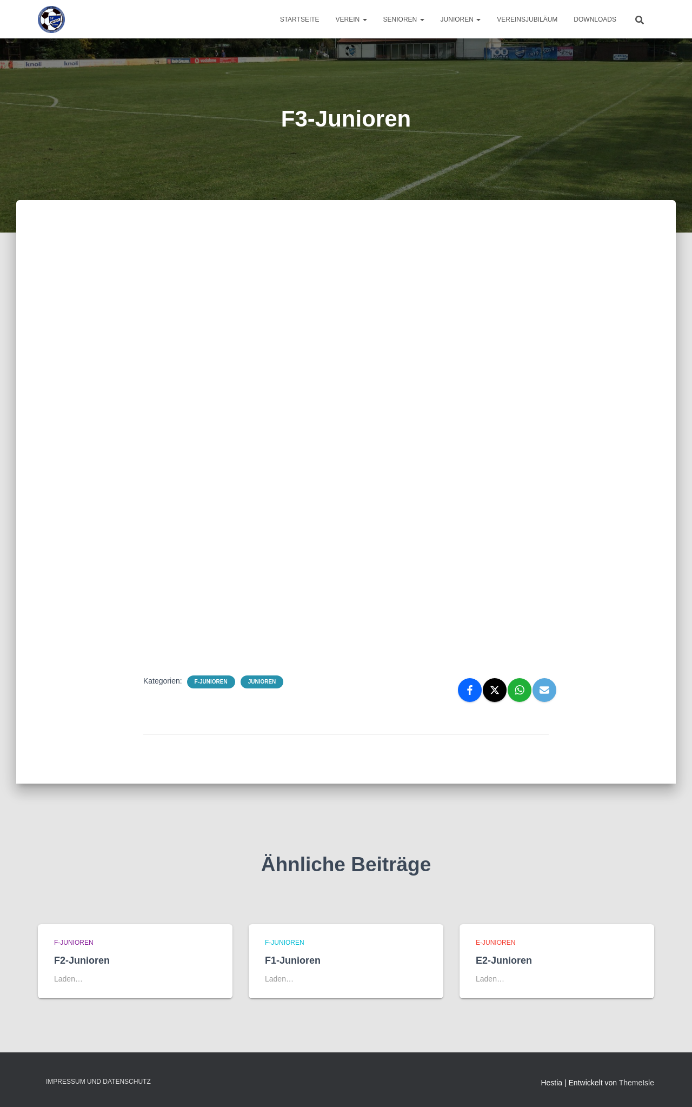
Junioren (461, 19)
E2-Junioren (504, 960)
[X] (495, 690)
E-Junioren (495, 942)
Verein (351, 19)
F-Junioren (211, 682)
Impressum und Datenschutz (98, 1081)
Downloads (595, 19)
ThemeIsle (636, 1082)
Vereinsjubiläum (527, 19)
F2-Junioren (82, 960)
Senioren (403, 19)
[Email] (544, 690)
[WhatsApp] (519, 690)
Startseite (300, 19)
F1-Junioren (293, 960)
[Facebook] (470, 690)
